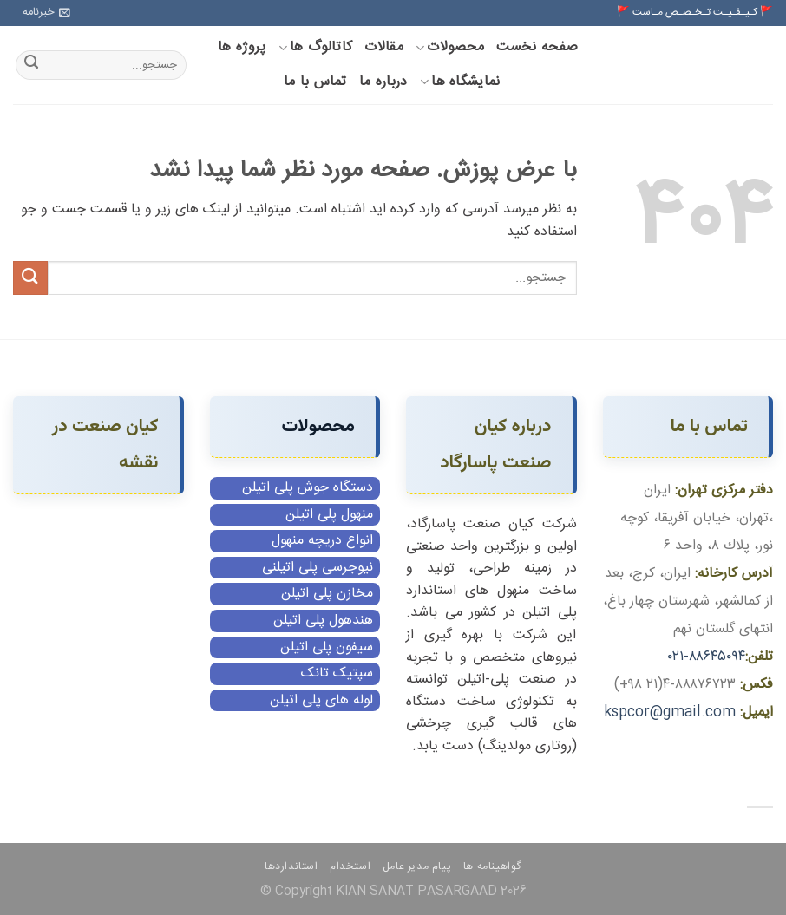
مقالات (383, 47)
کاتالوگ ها (315, 47)
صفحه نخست (537, 47)
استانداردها (291, 866)
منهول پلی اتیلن (329, 514)
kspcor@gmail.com (670, 712)
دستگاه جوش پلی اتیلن (307, 488)
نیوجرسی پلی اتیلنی (317, 567)
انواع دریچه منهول (322, 540)
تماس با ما (315, 82)
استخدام (350, 866)
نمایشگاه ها (460, 82)
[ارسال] (31, 65)
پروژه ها (242, 47)
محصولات (450, 47)
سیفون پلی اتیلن (326, 647)
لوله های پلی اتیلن (321, 700)
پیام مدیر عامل (417, 866)
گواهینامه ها (492, 866)
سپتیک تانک (337, 673)
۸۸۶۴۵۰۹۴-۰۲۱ (706, 657)
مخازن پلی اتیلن (327, 593)
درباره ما (383, 82)
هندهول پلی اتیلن (323, 620)
